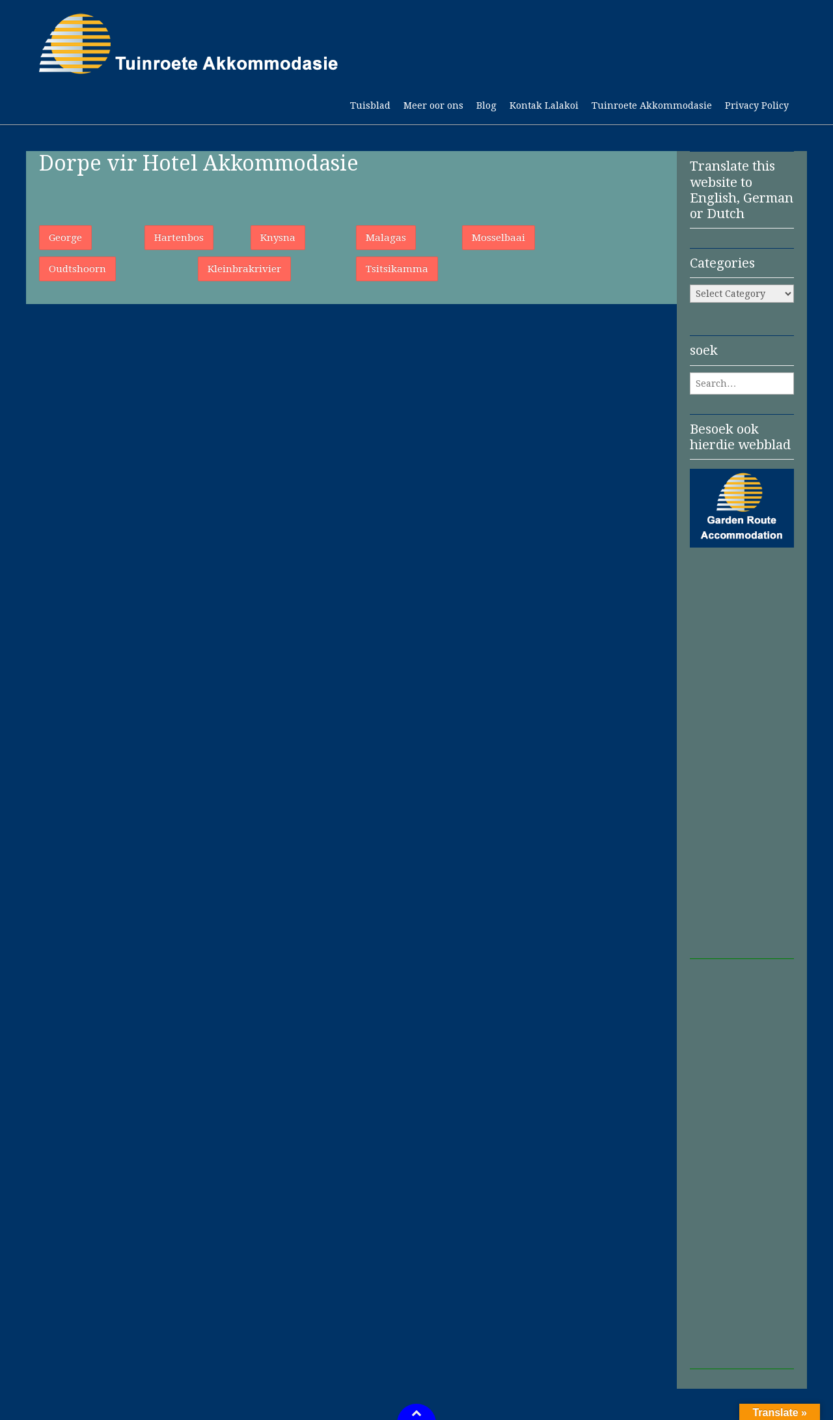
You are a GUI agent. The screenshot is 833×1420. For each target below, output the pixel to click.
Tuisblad (370, 106)
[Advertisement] (742, 763)
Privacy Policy (757, 106)
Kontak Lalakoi (544, 106)
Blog (486, 106)
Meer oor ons (433, 106)
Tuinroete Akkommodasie (652, 106)
